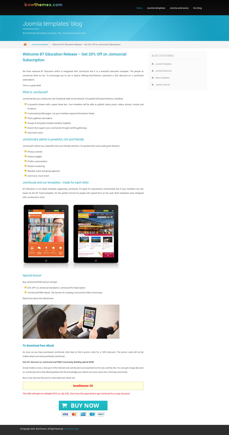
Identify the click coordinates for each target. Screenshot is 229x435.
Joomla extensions (179, 8)
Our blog (197, 8)
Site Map (74, 429)
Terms (66, 429)
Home (139, 8)
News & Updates (163, 78)
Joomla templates (156, 8)
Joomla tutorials (163, 85)
